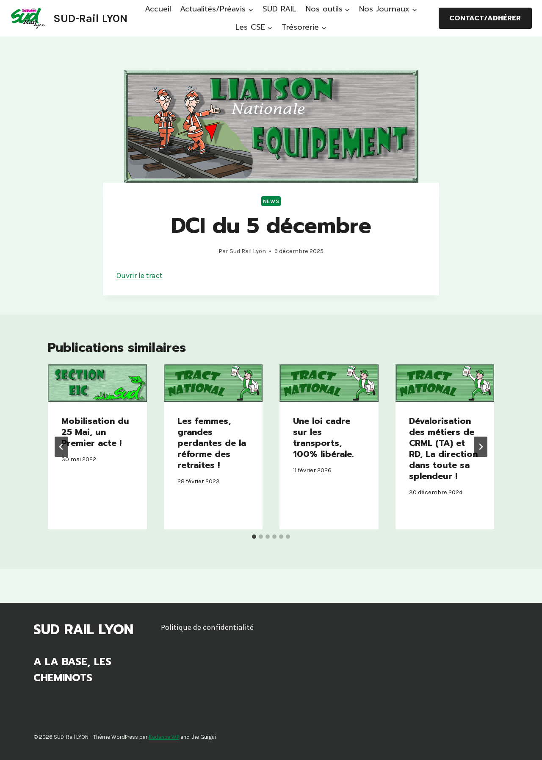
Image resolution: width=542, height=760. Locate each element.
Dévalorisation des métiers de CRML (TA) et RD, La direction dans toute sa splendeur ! (443, 448)
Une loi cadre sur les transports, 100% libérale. (323, 437)
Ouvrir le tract (139, 275)
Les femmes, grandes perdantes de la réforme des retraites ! (211, 443)
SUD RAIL (279, 9)
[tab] (254, 537)
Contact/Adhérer (485, 18)
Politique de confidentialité (207, 627)
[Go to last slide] (61, 447)
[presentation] (97, 383)
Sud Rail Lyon (248, 251)
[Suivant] (480, 447)
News (271, 201)
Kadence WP (164, 737)
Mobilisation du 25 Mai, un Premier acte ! (95, 432)
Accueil (158, 9)
